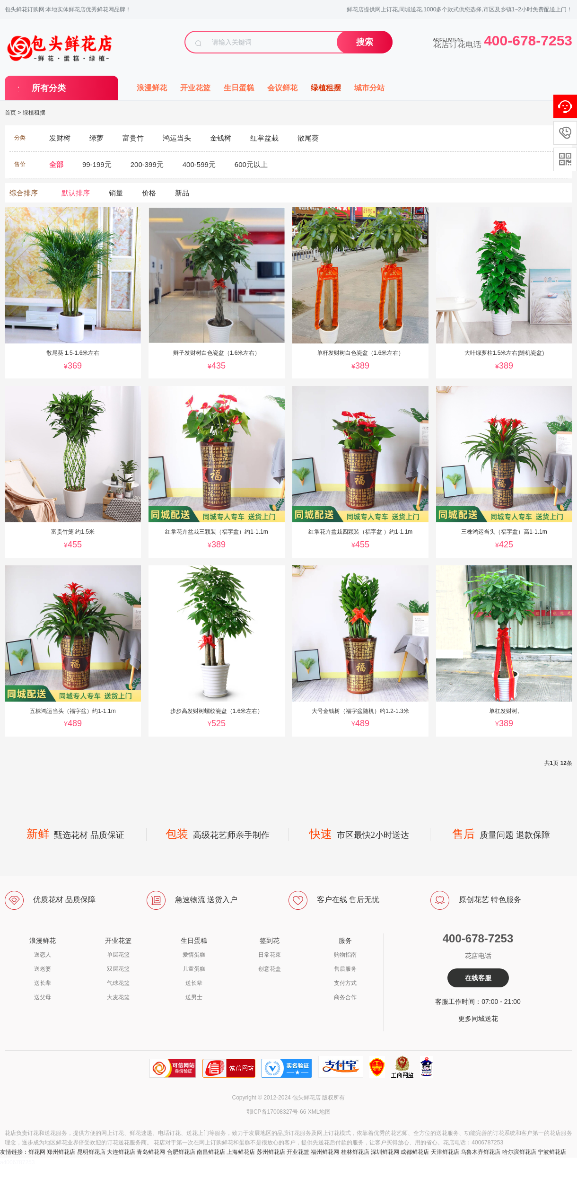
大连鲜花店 (121, 1152)
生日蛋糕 (239, 88)
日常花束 (269, 954)
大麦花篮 (118, 997)
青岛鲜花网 (151, 1152)
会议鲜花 (282, 88)
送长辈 (42, 983)
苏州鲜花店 (271, 1152)
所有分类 (49, 88)
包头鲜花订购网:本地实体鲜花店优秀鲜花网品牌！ (68, 9)
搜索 (364, 42)
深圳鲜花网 (385, 1152)
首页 (10, 112)
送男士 (193, 997)
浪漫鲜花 (152, 88)
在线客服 (478, 978)
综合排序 (23, 193)
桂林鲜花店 (355, 1152)
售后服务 (345, 969)
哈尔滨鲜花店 (519, 1152)
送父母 (42, 997)
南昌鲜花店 (211, 1152)
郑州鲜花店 (61, 1152)
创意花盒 (269, 969)
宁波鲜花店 (552, 1152)
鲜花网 (36, 1152)
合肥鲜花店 (181, 1152)
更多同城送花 (478, 1018)
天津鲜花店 (445, 1152)
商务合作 (345, 997)
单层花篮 (118, 954)
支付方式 (345, 983)
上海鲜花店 (241, 1152)
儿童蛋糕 (194, 969)
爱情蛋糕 (194, 954)
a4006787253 (17, 1162)
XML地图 (319, 1111)
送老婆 (42, 969)
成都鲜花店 (415, 1152)
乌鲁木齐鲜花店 (480, 1152)
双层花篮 (118, 969)
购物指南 (345, 954)
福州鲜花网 (325, 1152)
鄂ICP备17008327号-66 (276, 1111)
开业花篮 (195, 88)
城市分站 (369, 88)
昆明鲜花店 (91, 1152)
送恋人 (42, 954)
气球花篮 (118, 983)
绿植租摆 (326, 88)
